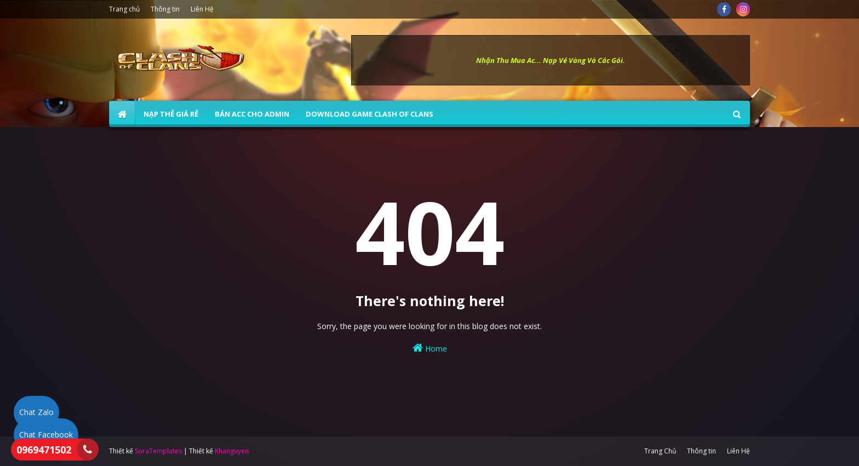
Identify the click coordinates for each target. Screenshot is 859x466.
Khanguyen (232, 451)
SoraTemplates (158, 451)
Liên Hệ (202, 9)
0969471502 (43, 449)
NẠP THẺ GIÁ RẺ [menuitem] (171, 114)
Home (430, 348)
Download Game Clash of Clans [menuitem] (369, 114)
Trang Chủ (660, 451)
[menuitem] (122, 114)
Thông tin (165, 9)
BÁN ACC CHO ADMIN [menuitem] (252, 114)
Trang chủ (124, 9)
